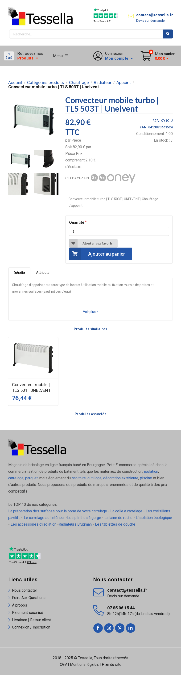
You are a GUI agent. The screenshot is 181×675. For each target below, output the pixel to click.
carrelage (16, 478)
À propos (19, 605)
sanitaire (79, 478)
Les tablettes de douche (115, 524)
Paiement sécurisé (27, 612)
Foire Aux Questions (28, 597)
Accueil (15, 82)
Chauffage (79, 82)
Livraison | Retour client (31, 620)
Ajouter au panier (97, 254)
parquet (31, 478)
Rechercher (168, 34)
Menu (60, 56)
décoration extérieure (120, 478)
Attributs (42, 272)
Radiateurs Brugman (75, 524)
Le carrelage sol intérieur (44, 517)
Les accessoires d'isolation (33, 524)
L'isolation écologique (154, 517)
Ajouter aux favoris (91, 243)
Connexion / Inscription (31, 627)
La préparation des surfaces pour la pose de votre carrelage (57, 511)
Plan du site (111, 664)
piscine (146, 478)
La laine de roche (118, 517)
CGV (63, 664)
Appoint (123, 82)
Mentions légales (84, 664)
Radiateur (102, 82)
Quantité (76, 222)
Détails (19, 273)
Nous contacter (24, 590)
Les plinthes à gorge (84, 517)
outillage (94, 478)
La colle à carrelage (126, 511)
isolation (151, 471)
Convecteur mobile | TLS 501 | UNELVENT (31, 387)
